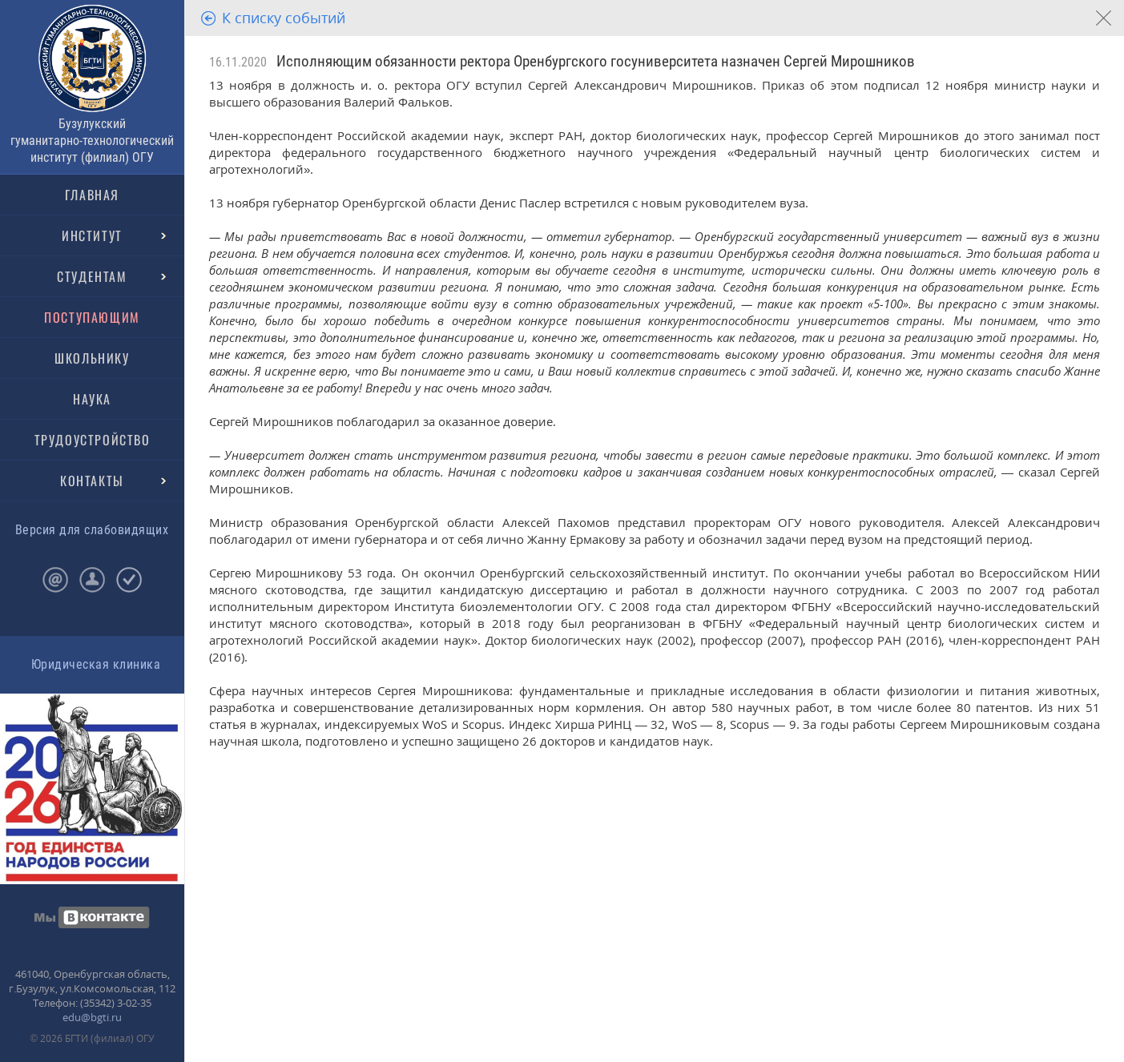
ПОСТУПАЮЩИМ (92, 317)
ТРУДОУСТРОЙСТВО (92, 439)
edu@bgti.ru (92, 1017)
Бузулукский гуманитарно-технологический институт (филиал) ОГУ (92, 140)
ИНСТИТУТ (92, 235)
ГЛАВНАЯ (92, 194)
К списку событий (283, 17)
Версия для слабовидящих (91, 529)
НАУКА (92, 398)
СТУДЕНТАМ (92, 276)
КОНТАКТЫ (92, 480)
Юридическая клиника (95, 664)
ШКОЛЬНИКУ (91, 358)
